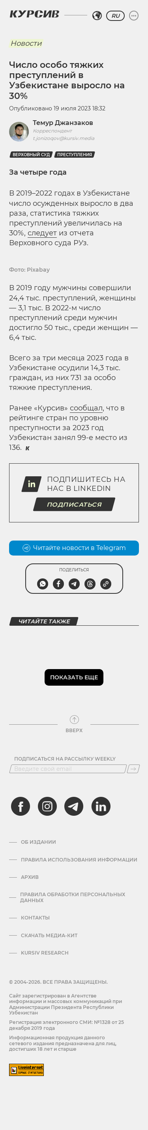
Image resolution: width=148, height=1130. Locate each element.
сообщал (86, 408)
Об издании (38, 842)
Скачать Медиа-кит (49, 935)
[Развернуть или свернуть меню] (134, 16)
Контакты (35, 918)
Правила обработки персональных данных (72, 897)
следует (42, 233)
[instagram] (47, 806)
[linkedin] (101, 806)
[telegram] (73, 806)
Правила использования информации (79, 860)
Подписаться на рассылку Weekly (65, 759)
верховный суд (31, 154)
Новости (25, 43)
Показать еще (74, 677)
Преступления (74, 154)
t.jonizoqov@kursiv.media (63, 138)
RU (115, 15)
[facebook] (20, 806)
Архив (30, 877)
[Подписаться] (133, 769)
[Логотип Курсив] (34, 14)
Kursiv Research (45, 953)
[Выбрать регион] (97, 16)
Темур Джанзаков (63, 123)
